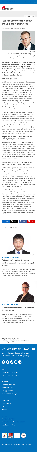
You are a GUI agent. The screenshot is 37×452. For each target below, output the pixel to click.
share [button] (6, 221)
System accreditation (23, 435)
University (5, 400)
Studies (4, 369)
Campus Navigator (8, 419)
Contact (4, 416)
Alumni (4, 409)
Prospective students (9, 372)
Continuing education (9, 375)
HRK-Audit (16, 435)
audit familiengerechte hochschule (4, 435)
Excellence (5, 403)
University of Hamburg (10, 2)
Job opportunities (8, 391)
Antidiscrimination (8, 425)
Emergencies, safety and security (13, 422)
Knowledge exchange (9, 394)
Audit (9, 434)
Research (5, 382)
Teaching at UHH (8, 385)
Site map (14, 342)
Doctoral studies (7, 388)
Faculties (5, 406)
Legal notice (14, 340)
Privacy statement (26, 340)
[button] (26, 2)
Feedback (4, 340)
